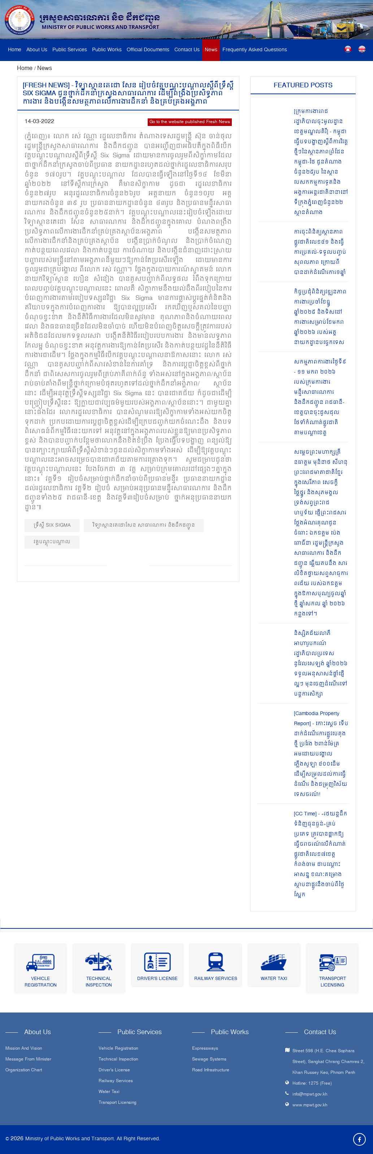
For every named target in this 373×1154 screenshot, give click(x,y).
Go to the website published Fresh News (189, 122)
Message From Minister (28, 1060)
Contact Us (187, 50)
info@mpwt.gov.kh (310, 1094)
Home (14, 50)
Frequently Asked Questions (254, 50)
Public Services (69, 50)
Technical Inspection (99, 982)
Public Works (107, 50)
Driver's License (157, 979)
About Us (36, 50)
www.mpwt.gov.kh (310, 1105)
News (211, 50)
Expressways (205, 1049)
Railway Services (215, 979)
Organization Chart (23, 1070)
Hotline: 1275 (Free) (312, 1084)
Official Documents (148, 50)
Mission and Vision (23, 1049)
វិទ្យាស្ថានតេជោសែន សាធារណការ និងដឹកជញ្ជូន (144, 525)
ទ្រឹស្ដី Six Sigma (52, 525)
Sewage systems (209, 1060)
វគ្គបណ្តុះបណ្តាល (52, 542)
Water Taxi (274, 979)
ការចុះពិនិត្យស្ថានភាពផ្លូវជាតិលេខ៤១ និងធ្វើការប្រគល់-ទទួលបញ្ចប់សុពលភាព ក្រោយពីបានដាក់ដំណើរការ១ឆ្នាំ (320, 252)
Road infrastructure (210, 1070)
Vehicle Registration (41, 982)
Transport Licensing (332, 982)
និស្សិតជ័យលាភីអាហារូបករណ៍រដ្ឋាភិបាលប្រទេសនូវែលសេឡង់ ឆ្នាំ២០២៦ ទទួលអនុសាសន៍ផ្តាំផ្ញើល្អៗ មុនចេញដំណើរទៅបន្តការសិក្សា (321, 664)
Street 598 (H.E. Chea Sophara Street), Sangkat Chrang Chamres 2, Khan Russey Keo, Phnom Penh (328, 1062)
